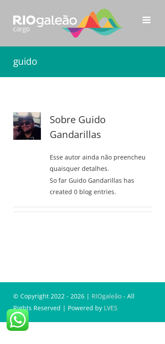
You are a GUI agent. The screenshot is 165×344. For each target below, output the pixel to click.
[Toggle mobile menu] (147, 20)
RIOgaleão (106, 296)
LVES (110, 308)
